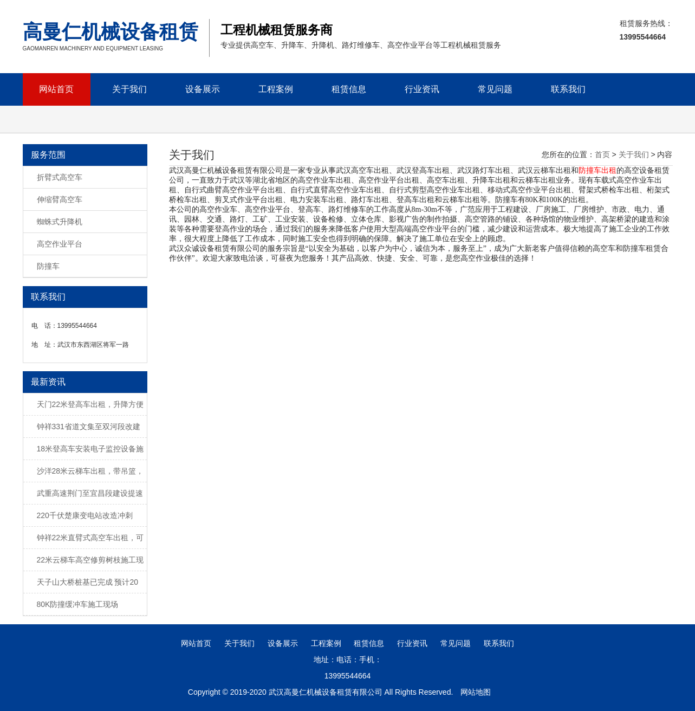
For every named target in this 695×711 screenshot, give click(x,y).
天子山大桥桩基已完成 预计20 (87, 582)
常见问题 (495, 89)
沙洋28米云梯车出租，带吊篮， (90, 471)
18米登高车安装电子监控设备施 (90, 448)
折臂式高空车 (59, 177)
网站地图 (475, 692)
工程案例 (275, 89)
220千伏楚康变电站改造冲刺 (85, 515)
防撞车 (48, 266)
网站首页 (56, 89)
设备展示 (202, 89)
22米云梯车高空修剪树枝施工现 (90, 559)
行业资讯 (422, 89)
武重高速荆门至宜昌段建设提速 (90, 493)
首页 (602, 154)
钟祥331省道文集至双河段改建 (88, 426)
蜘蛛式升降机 (59, 221)
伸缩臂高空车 (59, 199)
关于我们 (129, 89)
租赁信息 (349, 89)
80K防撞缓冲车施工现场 (78, 604)
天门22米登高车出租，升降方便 (90, 404)
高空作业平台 (59, 244)
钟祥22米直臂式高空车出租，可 (90, 537)
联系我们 (568, 89)
